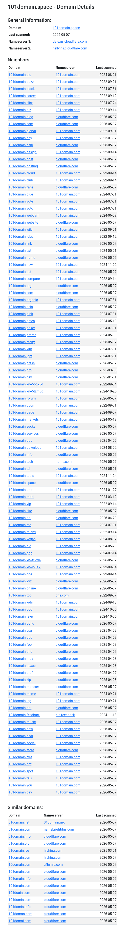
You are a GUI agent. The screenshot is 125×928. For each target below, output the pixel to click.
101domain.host (21, 159)
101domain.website (23, 222)
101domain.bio (20, 75)
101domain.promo (22, 335)
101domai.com (20, 921)
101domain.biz (20, 110)
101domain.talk (20, 778)
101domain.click (21, 103)
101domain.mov (21, 659)
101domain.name (22, 258)
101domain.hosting (23, 166)
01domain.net (19, 822)
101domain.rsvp (21, 616)
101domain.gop (20, 553)
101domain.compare (24, 279)
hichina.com (53, 850)
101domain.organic (23, 300)
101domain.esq (20, 630)
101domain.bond (21, 623)
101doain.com (19, 893)
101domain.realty (22, 342)
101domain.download (25, 448)
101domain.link (20, 244)
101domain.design (23, 152)
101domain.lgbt (20, 356)
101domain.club (21, 180)
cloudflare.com (67, 117)
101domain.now (21, 729)
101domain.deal (21, 736)
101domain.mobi (21, 497)
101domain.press (22, 363)
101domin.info (20, 907)
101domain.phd (20, 652)
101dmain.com (20, 886)
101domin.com (20, 900)
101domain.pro (20, 370)
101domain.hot (20, 764)
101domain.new (21, 265)
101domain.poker (22, 328)
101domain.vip (20, 504)
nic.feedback (65, 715)
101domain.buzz (21, 82)
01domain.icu (19, 850)
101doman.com (20, 914)
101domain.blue (21, 194)
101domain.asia (21, 307)
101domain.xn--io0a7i (25, 567)
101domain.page (21, 412)
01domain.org (19, 843)
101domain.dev (20, 377)
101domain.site (20, 511)
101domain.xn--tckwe (25, 560)
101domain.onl (20, 518)
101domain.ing (20, 701)
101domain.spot (21, 771)
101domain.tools (21, 476)
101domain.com (68, 75)
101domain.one (20, 574)
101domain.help (21, 145)
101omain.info (20, 879)
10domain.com (20, 865)
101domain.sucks (22, 426)
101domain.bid (20, 546)
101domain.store (21, 750)
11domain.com (20, 858)
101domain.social (22, 743)
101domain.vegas (22, 539)
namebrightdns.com (59, 829)
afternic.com (53, 865)
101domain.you (20, 785)
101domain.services (24, 433)
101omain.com (20, 872)
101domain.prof (21, 673)
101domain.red (20, 525)
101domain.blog (21, 117)
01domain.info (20, 836)
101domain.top (20, 595)
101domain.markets (24, 419)
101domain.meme (22, 694)
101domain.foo (20, 645)
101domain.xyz (20, 581)
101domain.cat (20, 251)
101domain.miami (22, 532)
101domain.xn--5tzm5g (26, 391)
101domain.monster (24, 687)
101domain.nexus (22, 666)
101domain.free (20, 757)
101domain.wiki (21, 229)
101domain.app (20, 441)
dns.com (62, 595)
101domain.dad (20, 638)
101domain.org (20, 286)
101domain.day (20, 138)
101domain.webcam (24, 215)
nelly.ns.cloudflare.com (70, 48)
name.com (64, 462)
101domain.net (20, 272)
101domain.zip (20, 680)
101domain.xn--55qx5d (26, 384)
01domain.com (20, 829)
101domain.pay (20, 792)
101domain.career (22, 96)
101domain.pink (21, 314)
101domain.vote (21, 201)
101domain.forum (22, 398)
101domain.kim (20, 349)
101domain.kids (21, 602)
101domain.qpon (21, 405)
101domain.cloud (22, 173)
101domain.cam (21, 124)
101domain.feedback (24, 715)
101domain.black (22, 89)
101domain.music (22, 722)
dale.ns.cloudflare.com (70, 41)
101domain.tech (21, 462)
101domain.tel (19, 469)
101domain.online (22, 588)
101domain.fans (21, 187)
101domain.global (22, 131)
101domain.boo (20, 609)
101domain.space (66, 28)
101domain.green (22, 321)
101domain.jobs (21, 237)
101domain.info (21, 455)
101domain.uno (20, 490)
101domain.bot (20, 708)
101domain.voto (21, 208)
